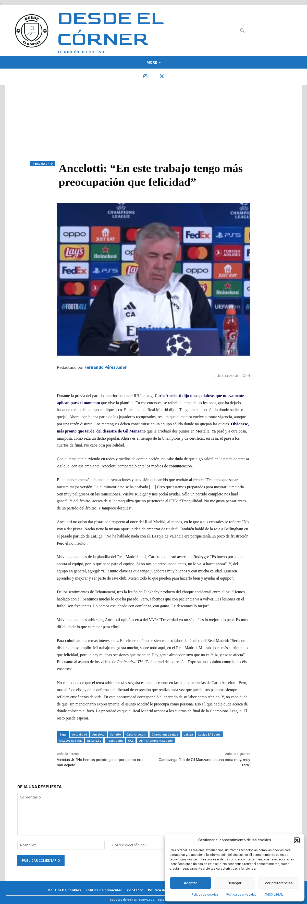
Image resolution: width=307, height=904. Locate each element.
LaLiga (188, 734)
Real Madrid (42, 163)
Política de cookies (205, 894)
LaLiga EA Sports (209, 734)
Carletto (115, 734)
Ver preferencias (279, 883)
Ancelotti (98, 734)
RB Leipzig (94, 740)
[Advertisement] (153, 123)
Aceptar (190, 883)
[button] (296, 840)
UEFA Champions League (156, 740)
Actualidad (79, 734)
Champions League (165, 734)
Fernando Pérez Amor (105, 367)
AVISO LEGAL (273, 894)
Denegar (234, 883)
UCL (130, 740)
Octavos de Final (70, 740)
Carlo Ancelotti (136, 734)
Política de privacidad (241, 894)
